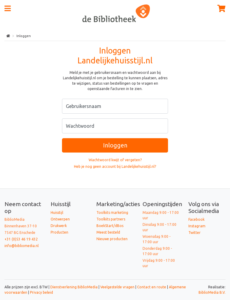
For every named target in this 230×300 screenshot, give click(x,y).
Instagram (196, 226)
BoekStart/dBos (109, 226)
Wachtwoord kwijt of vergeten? (115, 160)
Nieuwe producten (112, 239)
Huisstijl (57, 212)
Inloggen (115, 145)
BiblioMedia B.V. (212, 292)
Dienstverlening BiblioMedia (74, 287)
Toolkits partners (110, 219)
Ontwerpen (60, 219)
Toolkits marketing (112, 212)
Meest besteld (108, 232)
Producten (59, 232)
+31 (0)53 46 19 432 (21, 239)
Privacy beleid (41, 292)
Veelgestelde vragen (117, 287)
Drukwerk (59, 226)
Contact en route (151, 287)
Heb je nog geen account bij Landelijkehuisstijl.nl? (115, 166)
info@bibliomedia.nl (21, 246)
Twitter (194, 232)
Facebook (196, 219)
